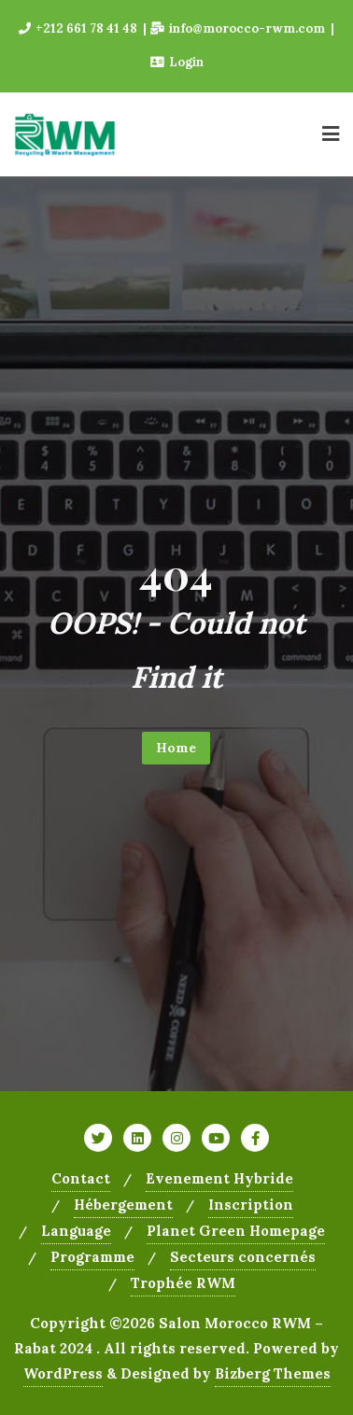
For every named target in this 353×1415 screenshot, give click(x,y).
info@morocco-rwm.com (239, 28)
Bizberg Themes (273, 1373)
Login (177, 62)
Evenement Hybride (219, 1178)
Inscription (250, 1204)
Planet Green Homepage (236, 1231)
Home (176, 747)
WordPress (63, 1373)
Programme (92, 1257)
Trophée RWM (183, 1283)
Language (76, 1231)
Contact (80, 1178)
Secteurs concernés (243, 1257)
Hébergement (123, 1204)
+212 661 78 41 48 (79, 28)
